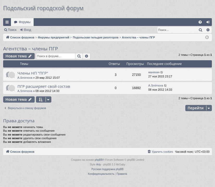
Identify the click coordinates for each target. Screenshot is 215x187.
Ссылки (8, 23)
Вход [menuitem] (209, 23)
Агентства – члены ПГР (30, 48)
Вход (27, 30)
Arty (98, 164)
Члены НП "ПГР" (32, 73)
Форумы (24, 22)
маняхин (153, 72)
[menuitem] (200, 22)
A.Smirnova (24, 77)
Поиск (12, 30)
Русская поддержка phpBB (107, 169)
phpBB (99, 159)
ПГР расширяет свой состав (43, 86)
